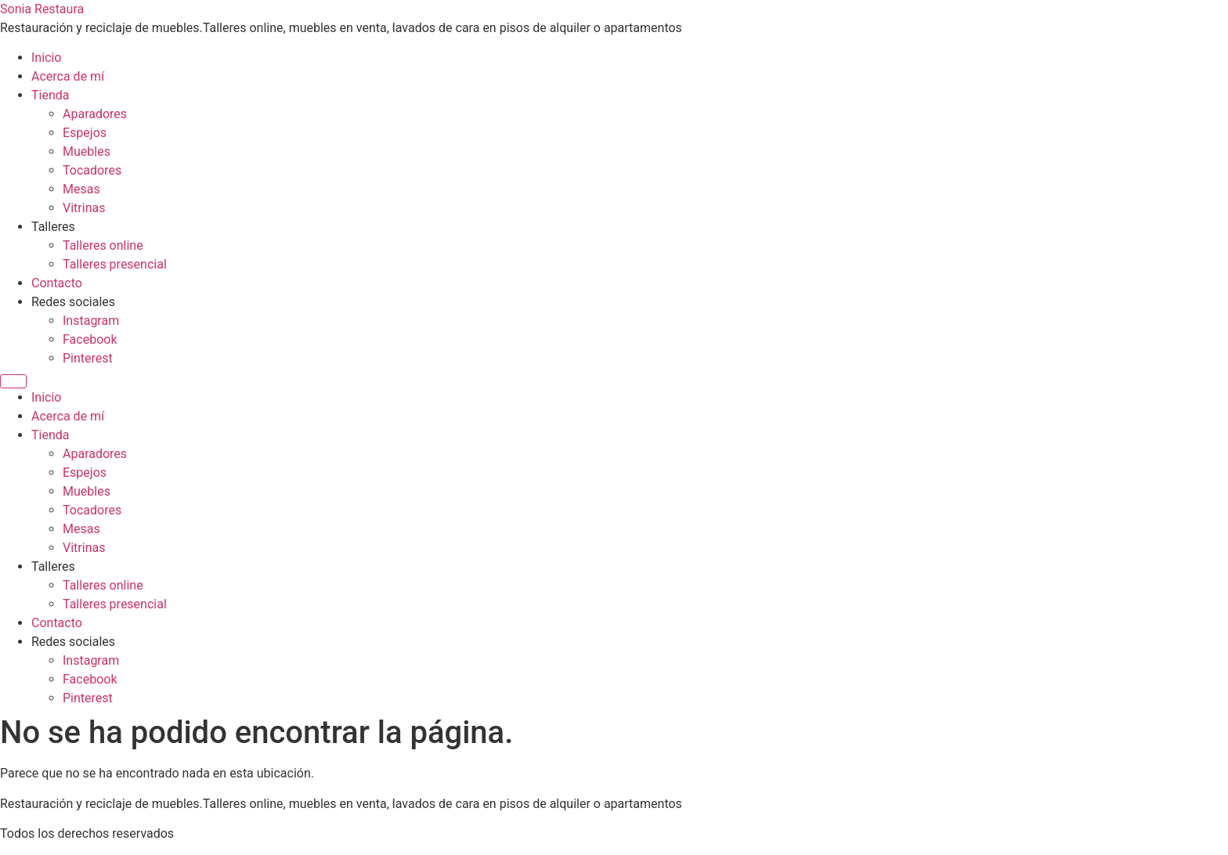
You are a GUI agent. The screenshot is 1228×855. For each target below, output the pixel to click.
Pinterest (88, 358)
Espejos (85, 132)
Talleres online (103, 245)
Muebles (86, 151)
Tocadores (92, 170)
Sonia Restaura (42, 9)
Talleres (53, 226)
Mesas (81, 189)
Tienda (50, 95)
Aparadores (95, 113)
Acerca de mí (67, 76)
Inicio (46, 57)
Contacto (56, 283)
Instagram (91, 320)
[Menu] (13, 381)
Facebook (90, 339)
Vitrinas (84, 207)
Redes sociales (73, 301)
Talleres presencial (115, 264)
